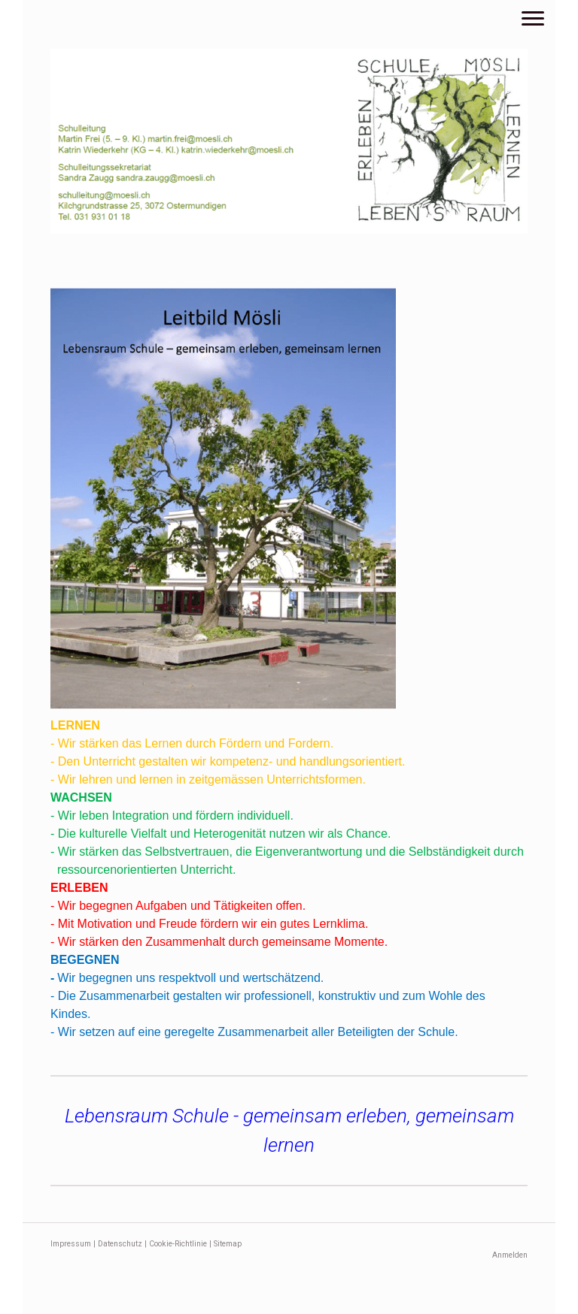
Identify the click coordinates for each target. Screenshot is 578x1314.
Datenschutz (120, 1244)
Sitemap (228, 1244)
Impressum (70, 1244)
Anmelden (510, 1255)
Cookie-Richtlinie (178, 1244)
